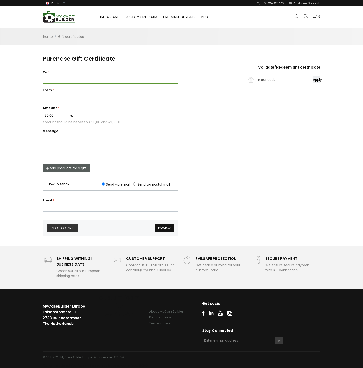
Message (51, 131)
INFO (204, 16)
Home (48, 36)
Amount (50, 108)
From (47, 90)
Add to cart (62, 228)
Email (47, 200)
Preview (164, 228)
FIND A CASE (109, 16)
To (45, 72)
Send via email (118, 184)
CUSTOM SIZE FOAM (141, 16)
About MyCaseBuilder (166, 311)
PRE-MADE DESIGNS (179, 16)
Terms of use (160, 323)
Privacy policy (160, 317)
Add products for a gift (66, 168)
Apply (316, 79)
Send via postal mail (154, 184)
